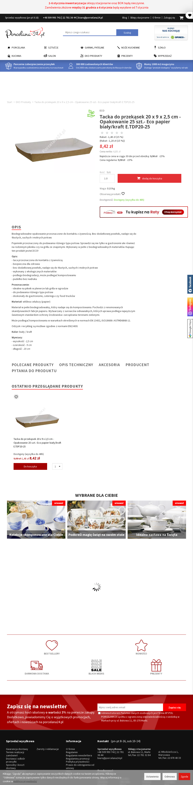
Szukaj (127, 32)
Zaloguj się (169, 17)
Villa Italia (125, 744)
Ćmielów (102, 747)
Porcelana (18, 47)
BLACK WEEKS (132, 645)
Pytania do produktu (34, 370)
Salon (52, 56)
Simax (168, 750)
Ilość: (102, 172)
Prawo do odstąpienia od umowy (80, 735)
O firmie (156, 17)
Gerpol (146, 747)
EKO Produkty (93, 56)
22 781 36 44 (69, 17)
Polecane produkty (33, 364)
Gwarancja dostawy (17, 717)
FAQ (68, 740)
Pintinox (146, 744)
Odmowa (170, 776)
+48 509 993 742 (52, 17)
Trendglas (170, 744)
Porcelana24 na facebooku (190, 284)
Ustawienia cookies (17, 746)
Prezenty (127, 56)
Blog (124, 17)
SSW (144, 753)
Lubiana (101, 740)
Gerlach (146, 740)
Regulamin (72, 721)
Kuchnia (16, 56)
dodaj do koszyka (149, 178)
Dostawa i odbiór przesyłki (15, 729)
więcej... (169, 753)
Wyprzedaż (165, 56)
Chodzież (102, 744)
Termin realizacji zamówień (15, 722)
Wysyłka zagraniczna (18, 743)
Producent (137, 364)
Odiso (145, 750)
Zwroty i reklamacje (48, 717)
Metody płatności (16, 740)
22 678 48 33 (174, 726)
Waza (123, 747)
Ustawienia (152, 776)
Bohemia (125, 750)
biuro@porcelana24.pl (90, 17)
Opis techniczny (76, 364)
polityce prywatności (25, 781)
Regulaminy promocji (78, 727)
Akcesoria (109, 364)
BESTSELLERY (25, 645)
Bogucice (102, 750)
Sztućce (53, 47)
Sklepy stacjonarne (139, 17)
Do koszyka (30, 466)
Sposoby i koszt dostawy (15, 735)
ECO (102, 110)
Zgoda (184, 776)
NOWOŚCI (61, 645)
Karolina (124, 740)
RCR (122, 753)
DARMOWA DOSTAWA (96, 645)
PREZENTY (168, 645)
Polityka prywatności (77, 730)
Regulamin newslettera (79, 724)
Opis (16, 227)
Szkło (162, 47)
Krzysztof (103, 753)
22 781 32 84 (144, 723)
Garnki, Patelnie (94, 47)
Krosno (169, 740)
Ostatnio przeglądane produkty (47, 386)
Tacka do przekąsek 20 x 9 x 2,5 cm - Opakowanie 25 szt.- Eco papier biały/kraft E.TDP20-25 (37, 442)
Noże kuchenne (130, 47)
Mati (167, 747)
